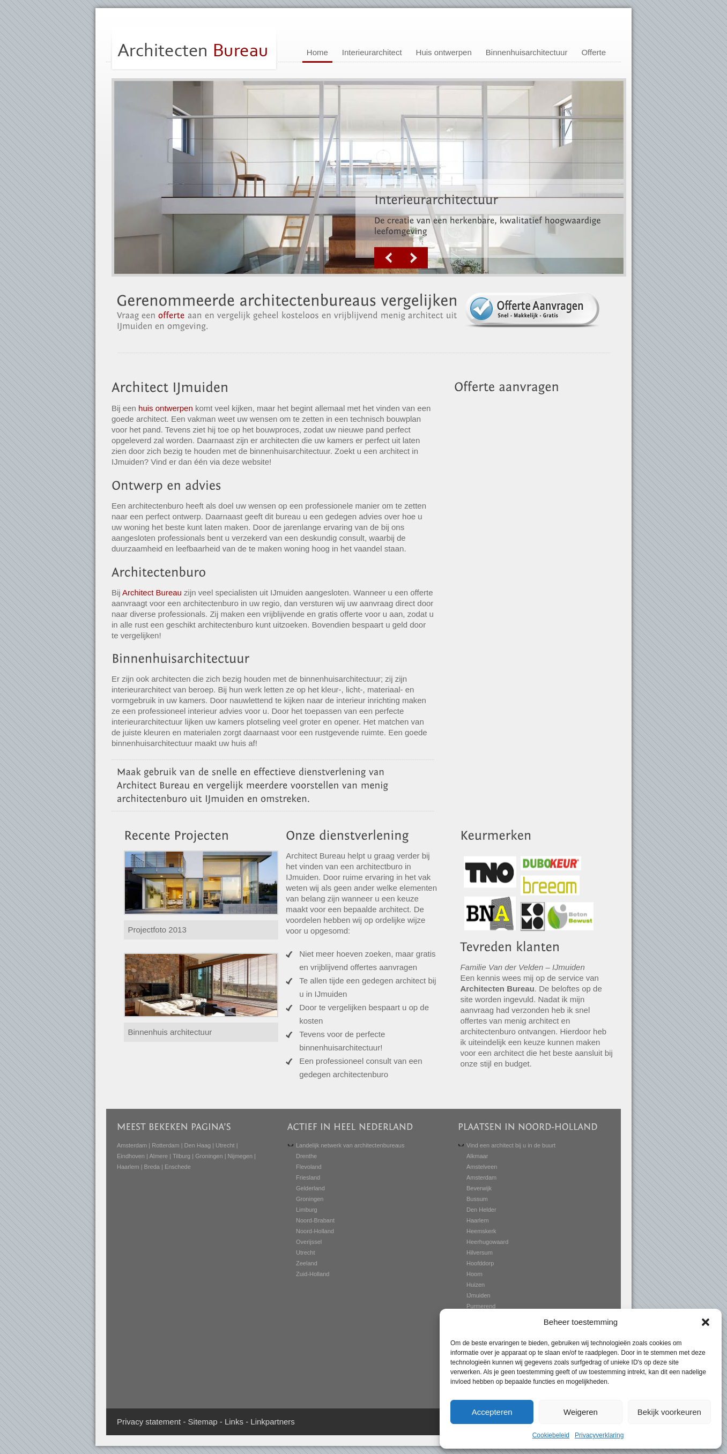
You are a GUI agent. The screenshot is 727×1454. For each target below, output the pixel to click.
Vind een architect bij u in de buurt (510, 1145)
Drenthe (306, 1156)
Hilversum (479, 1252)
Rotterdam (165, 1145)
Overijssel (309, 1242)
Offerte (593, 52)
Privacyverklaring (599, 1435)
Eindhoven (131, 1156)
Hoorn (474, 1274)
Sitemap (203, 1421)
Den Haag (197, 1145)
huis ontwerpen (165, 408)
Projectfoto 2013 (157, 929)
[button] (705, 1322)
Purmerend (480, 1306)
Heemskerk (481, 1231)
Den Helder (481, 1209)
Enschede (178, 1167)
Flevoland (309, 1167)
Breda (152, 1167)
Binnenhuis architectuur (170, 1032)
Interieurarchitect (372, 52)
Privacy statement (149, 1421)
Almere (158, 1156)
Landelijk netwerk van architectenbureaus (350, 1145)
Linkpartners (272, 1421)
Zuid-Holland (312, 1274)
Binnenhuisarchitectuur (527, 52)
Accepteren (492, 1411)
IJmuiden (478, 1295)
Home (317, 52)
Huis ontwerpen (444, 52)
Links (234, 1421)
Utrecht (225, 1145)
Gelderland (310, 1188)
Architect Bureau (152, 592)
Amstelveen (481, 1167)
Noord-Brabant (315, 1220)
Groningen (208, 1156)
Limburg (306, 1209)
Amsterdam (132, 1145)
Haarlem (128, 1167)
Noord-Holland (315, 1231)
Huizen (475, 1284)
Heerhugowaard (487, 1242)
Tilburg (181, 1156)
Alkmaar (477, 1156)
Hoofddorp (480, 1263)
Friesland (308, 1177)
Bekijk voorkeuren (669, 1411)
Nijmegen (240, 1156)
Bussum (477, 1199)
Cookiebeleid (550, 1435)
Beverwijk (479, 1188)
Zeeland (306, 1263)
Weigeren (580, 1411)
